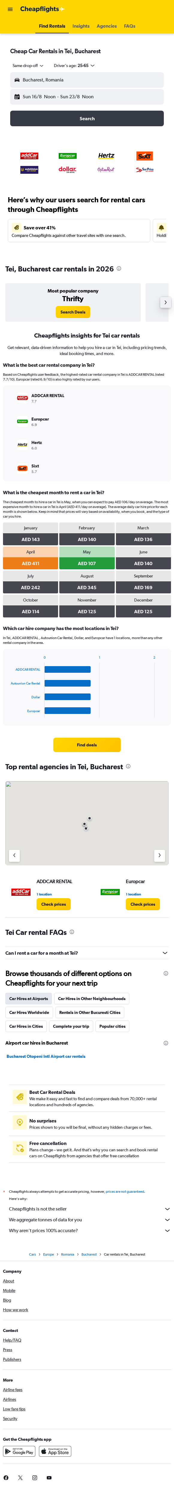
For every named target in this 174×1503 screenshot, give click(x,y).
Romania (67, 1254)
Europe (48, 1254)
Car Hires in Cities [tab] (26, 1026)
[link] (73, 312)
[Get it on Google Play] (19, 1451)
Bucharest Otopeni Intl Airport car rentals (46, 1056)
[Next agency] (159, 856)
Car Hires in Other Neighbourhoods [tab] (91, 998)
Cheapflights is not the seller (90, 1209)
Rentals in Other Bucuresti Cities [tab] (89, 1012)
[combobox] (28, 66)
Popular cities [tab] (112, 1026)
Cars (32, 1254)
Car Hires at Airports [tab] (28, 998)
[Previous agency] (14, 856)
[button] (10, 9)
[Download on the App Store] (55, 1451)
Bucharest (89, 1254)
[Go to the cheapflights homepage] (42, 9)
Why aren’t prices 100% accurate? (90, 1230)
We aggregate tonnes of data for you (90, 1219)
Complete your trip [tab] (71, 1026)
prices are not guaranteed (125, 1191)
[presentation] (119, 268)
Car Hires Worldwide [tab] (29, 1012)
